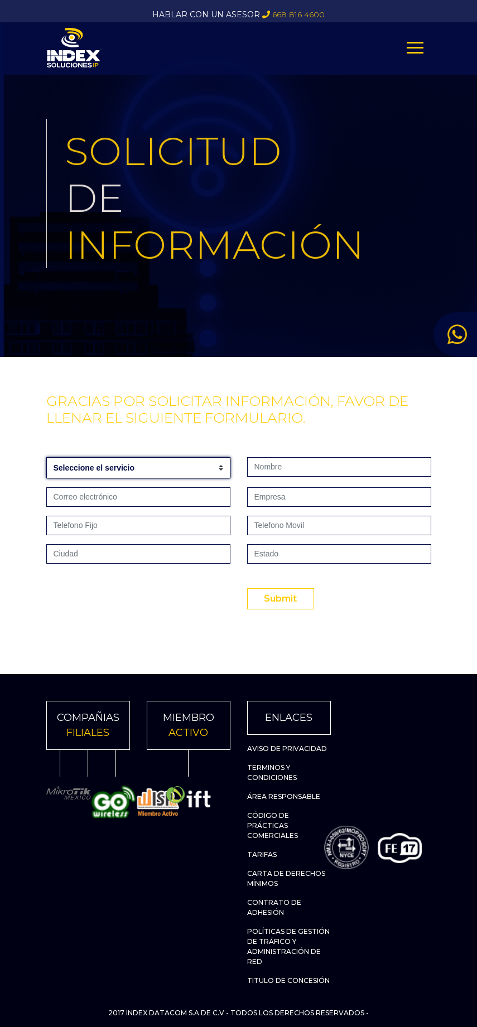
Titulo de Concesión (288, 980)
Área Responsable (283, 796)
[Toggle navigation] (415, 48)
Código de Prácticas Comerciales (272, 825)
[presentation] (131, 594)
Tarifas (262, 854)
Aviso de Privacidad (287, 748)
